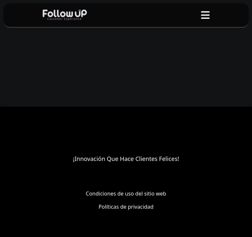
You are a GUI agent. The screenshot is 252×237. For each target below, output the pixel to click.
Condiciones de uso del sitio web (126, 193)
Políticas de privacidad (125, 206)
